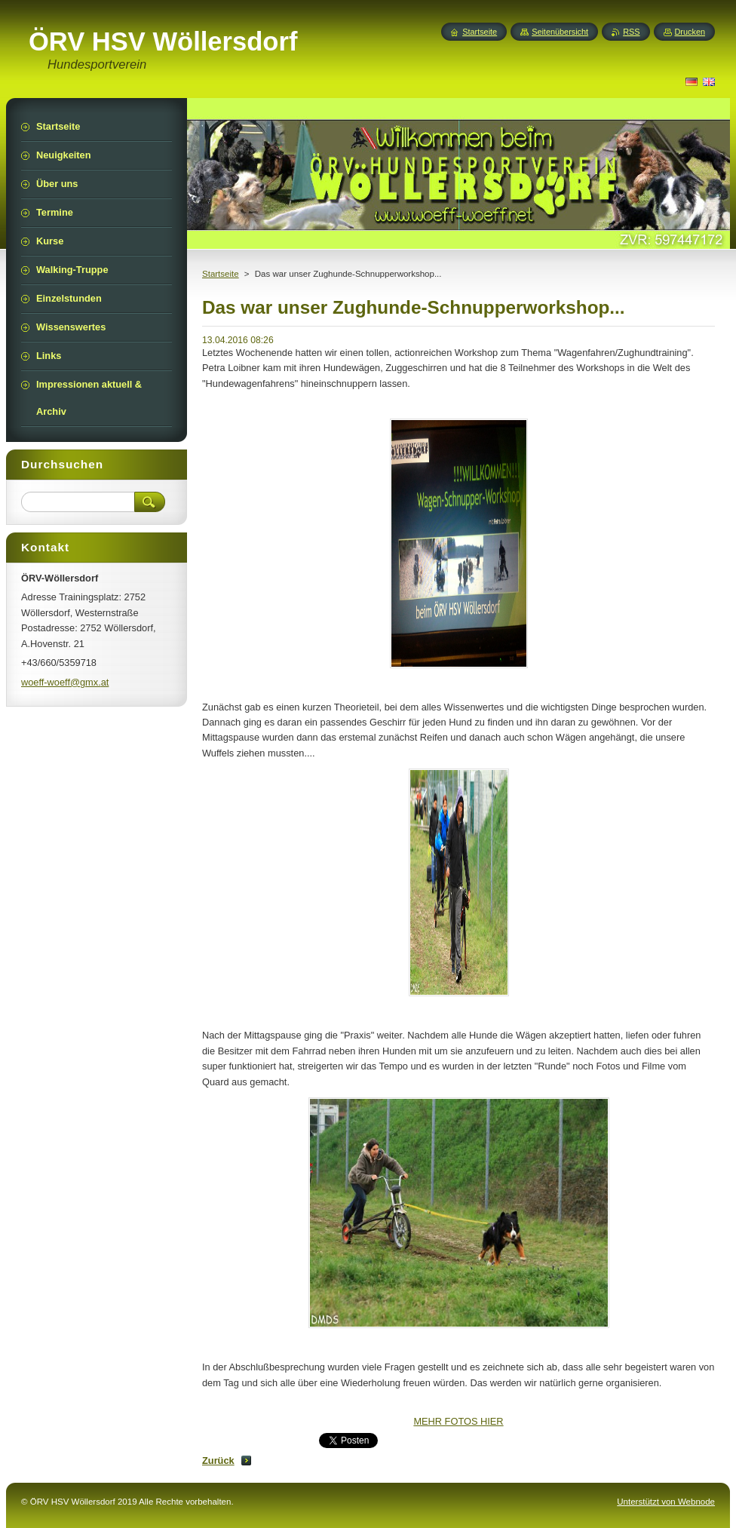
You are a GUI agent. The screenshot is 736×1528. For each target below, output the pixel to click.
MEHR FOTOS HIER (458, 1421)
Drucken (690, 31)
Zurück (218, 1460)
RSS (631, 31)
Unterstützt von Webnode (666, 1501)
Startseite (220, 273)
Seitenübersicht (560, 31)
